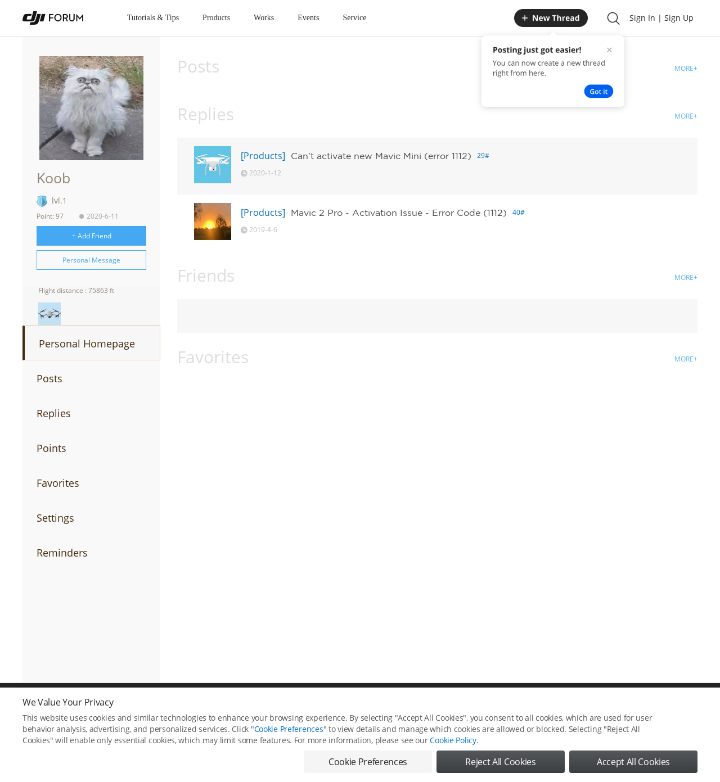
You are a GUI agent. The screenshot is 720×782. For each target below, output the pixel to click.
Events (308, 17)
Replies (54, 413)
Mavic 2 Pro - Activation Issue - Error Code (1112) (399, 212)
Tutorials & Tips (153, 17)
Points (51, 448)
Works (264, 17)
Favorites (58, 483)
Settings (55, 518)
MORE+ (686, 68)
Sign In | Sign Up (661, 17)
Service (354, 17)
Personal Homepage (87, 343)
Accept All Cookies (633, 765)
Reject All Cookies (500, 765)
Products (216, 17)
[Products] (263, 156)
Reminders (62, 552)
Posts (49, 378)
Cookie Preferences (288, 732)
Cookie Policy (453, 743)
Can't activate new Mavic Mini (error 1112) (381, 156)
